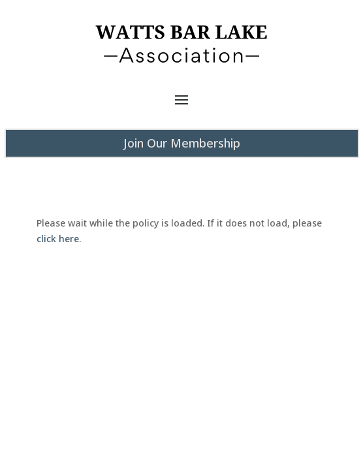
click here (58, 238)
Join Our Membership (181, 143)
